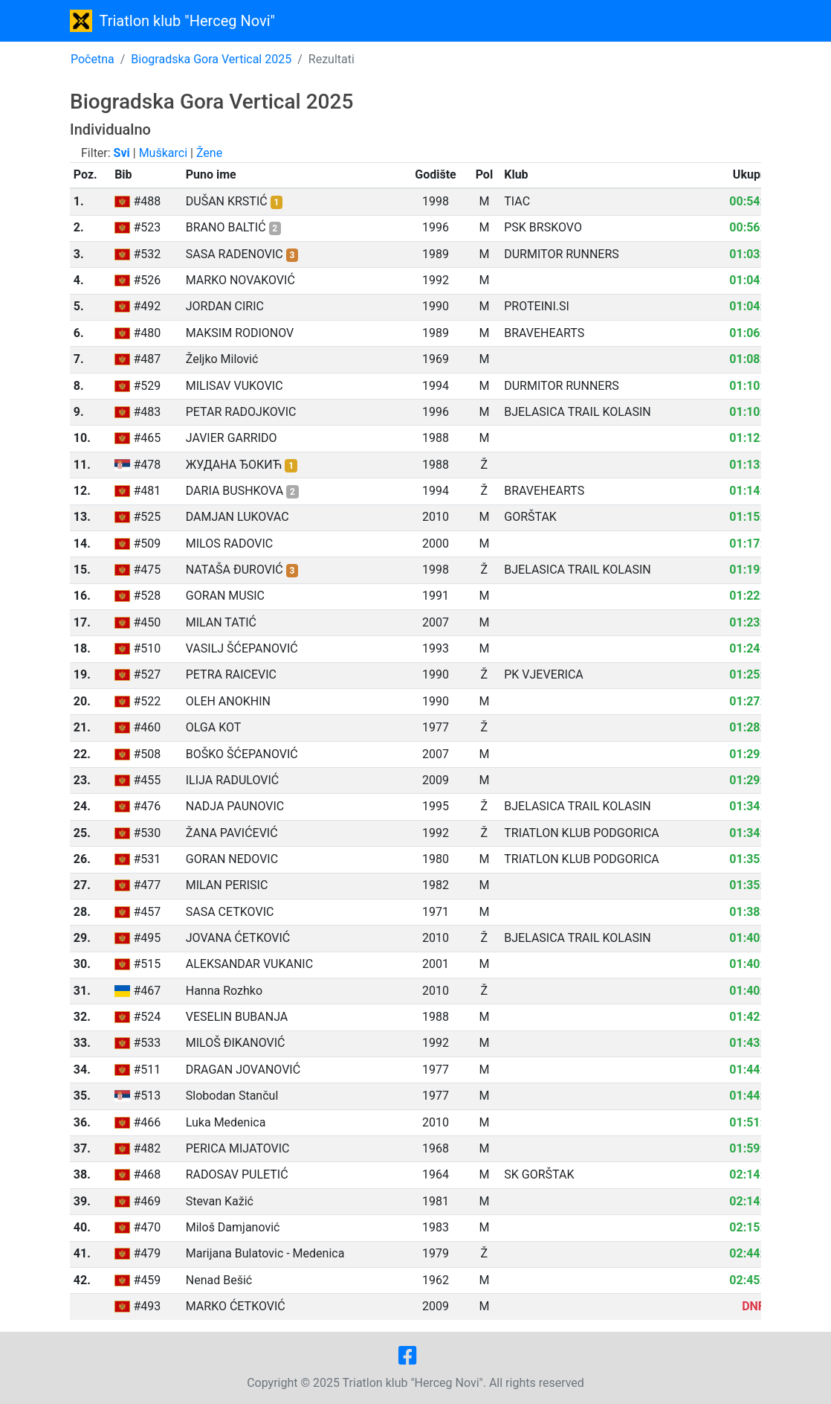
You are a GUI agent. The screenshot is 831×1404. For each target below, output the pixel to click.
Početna (92, 59)
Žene (209, 153)
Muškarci (163, 153)
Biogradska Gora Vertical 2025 (211, 59)
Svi (122, 153)
